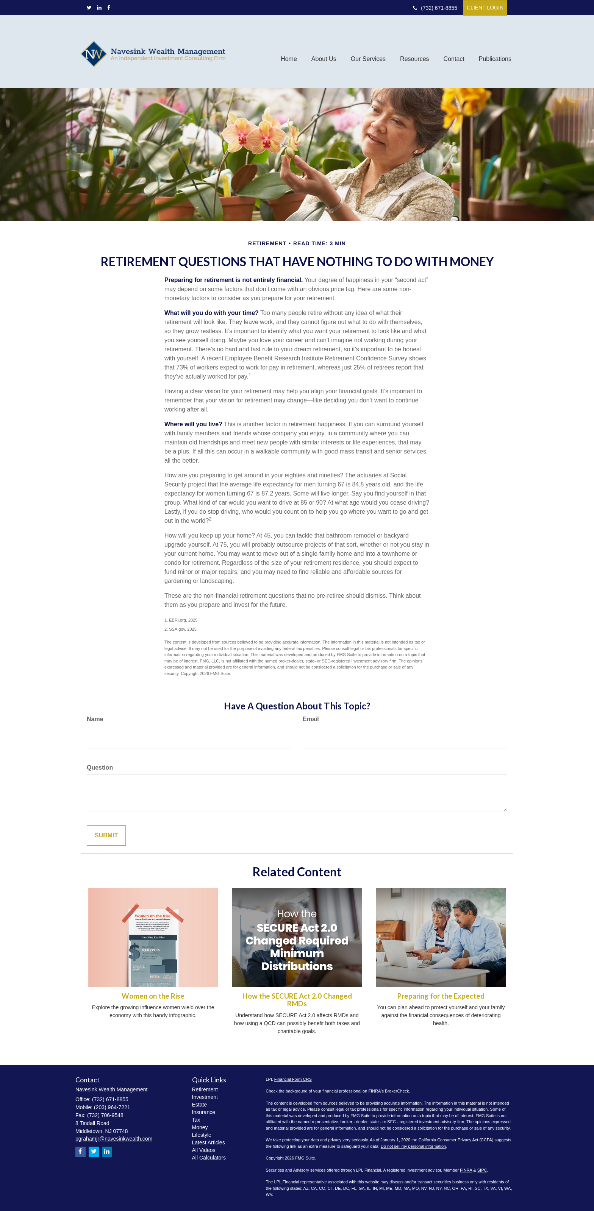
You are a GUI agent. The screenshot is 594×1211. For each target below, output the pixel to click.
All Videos (204, 1150)
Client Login (485, 8)
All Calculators (209, 1158)
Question (100, 767)
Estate (199, 1105)
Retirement (205, 1089)
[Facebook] (108, 7)
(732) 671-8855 (435, 8)
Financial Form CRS (293, 1079)
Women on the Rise (153, 996)
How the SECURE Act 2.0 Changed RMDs (297, 1000)
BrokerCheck (397, 1091)
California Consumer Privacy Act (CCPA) (456, 1140)
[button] (324, 51)
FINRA (466, 1170)
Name (95, 719)
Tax (196, 1120)
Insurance (203, 1112)
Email (311, 719)
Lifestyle (201, 1135)
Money (200, 1127)
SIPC (482, 1170)
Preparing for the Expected (441, 996)
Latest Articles (208, 1142)
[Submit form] (106, 835)
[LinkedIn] (99, 7)
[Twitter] (89, 7)
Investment (205, 1097)
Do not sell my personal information (413, 1146)
